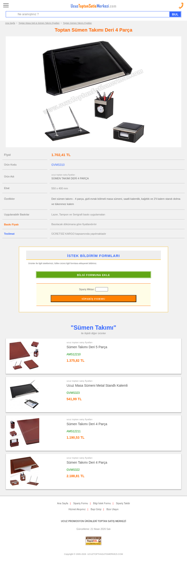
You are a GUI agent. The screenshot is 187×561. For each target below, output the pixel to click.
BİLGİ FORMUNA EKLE (93, 275)
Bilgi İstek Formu (102, 503)
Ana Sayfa (10, 23)
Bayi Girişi (96, 509)
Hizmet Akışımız (77, 509)
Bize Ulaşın (112, 509)
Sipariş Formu (80, 503)
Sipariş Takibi (123, 503)
